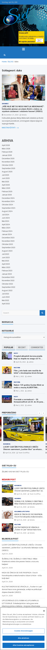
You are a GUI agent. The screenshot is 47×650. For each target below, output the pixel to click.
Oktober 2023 (7, 244)
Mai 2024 (5, 221)
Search (42, 313)
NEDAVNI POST (9, 479)
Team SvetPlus (23, 453)
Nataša (24, 115)
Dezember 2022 (8, 277)
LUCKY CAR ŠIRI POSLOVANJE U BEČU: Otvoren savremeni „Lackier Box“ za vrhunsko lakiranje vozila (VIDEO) (23, 449)
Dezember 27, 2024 (11, 115)
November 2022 (8, 281)
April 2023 (6, 264)
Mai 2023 (5, 261)
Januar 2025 (7, 195)
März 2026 (6, 149)
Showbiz (5, 103)
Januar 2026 (7, 155)
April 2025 (6, 185)
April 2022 (6, 304)
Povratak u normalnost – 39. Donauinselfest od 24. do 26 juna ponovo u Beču (28, 402)
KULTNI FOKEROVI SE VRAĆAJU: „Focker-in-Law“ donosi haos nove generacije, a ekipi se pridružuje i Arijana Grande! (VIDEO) (22, 589)
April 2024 (6, 225)
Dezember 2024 (8, 198)
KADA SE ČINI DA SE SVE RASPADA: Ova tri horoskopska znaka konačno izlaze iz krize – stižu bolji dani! (28, 516)
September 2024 (8, 208)
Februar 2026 (7, 152)
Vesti (16, 353)
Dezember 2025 (8, 159)
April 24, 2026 (10, 453)
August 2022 (7, 291)
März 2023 (6, 267)
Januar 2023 (7, 274)
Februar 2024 (7, 231)
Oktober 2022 (7, 284)
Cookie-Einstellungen (23, 632)
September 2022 (8, 287)
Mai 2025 (5, 182)
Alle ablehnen (23, 639)
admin (31, 362)
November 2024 (8, 201)
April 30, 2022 (21, 362)
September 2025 (8, 168)
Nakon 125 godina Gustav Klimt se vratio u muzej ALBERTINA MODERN (29, 387)
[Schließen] (44, 612)
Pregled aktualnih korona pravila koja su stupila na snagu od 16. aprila (28, 358)
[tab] (8, 347)
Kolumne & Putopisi (22, 511)
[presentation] (39, 413)
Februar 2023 (7, 271)
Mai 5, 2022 (20, 405)
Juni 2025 (6, 178)
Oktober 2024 (7, 205)
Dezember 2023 (8, 238)
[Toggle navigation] (23, 49)
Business (6, 444)
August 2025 (7, 172)
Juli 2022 (5, 294)
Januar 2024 (7, 234)
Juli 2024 (5, 215)
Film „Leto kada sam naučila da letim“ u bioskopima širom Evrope (28, 372)
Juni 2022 (6, 297)
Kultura (17, 367)
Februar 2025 (7, 191)
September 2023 (8, 247)
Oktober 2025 (7, 165)
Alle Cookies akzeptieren (23, 646)
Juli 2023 (5, 254)
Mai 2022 (5, 300)
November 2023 (8, 241)
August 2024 (7, 211)
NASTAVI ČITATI (10, 127)
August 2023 (7, 251)
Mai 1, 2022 (20, 376)
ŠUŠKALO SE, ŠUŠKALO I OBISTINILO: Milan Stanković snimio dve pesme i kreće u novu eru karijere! (28, 503)
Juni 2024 (6, 218)
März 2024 (6, 228)
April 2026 (6, 145)
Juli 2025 (5, 175)
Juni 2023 (6, 257)
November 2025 (8, 162)
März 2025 (6, 188)
